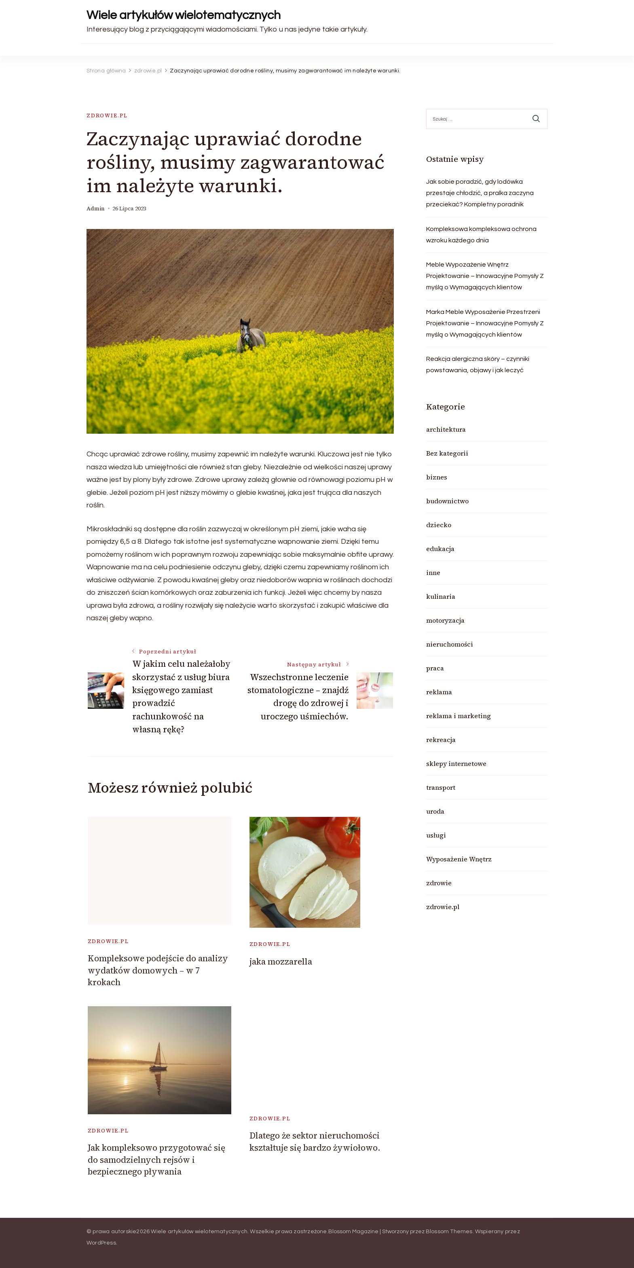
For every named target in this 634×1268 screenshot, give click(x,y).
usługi (436, 835)
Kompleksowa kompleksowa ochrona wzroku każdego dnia (481, 235)
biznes (436, 477)
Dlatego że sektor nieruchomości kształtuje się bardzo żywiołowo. (314, 1141)
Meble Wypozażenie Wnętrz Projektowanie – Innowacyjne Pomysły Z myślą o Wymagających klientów (485, 275)
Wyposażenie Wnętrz (459, 859)
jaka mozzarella (280, 961)
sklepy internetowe (456, 763)
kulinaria (440, 596)
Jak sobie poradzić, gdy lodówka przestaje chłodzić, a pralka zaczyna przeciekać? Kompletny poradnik (480, 193)
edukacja (440, 548)
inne (433, 572)
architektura (446, 429)
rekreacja (441, 739)
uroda (435, 811)
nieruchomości (449, 644)
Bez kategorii (447, 453)
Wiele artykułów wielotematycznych (184, 15)
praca (435, 668)
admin (96, 208)
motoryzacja (445, 620)
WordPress (101, 1243)
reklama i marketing (458, 715)
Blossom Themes (449, 1231)
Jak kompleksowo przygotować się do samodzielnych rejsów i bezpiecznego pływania (156, 1159)
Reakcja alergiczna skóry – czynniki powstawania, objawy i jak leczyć (477, 364)
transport (440, 787)
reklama (439, 691)
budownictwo (447, 500)
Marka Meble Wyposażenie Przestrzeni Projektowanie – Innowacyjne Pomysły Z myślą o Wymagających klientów (485, 323)
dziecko (438, 524)
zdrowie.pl (107, 115)
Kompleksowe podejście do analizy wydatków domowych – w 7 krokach (158, 970)
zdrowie (439, 882)
